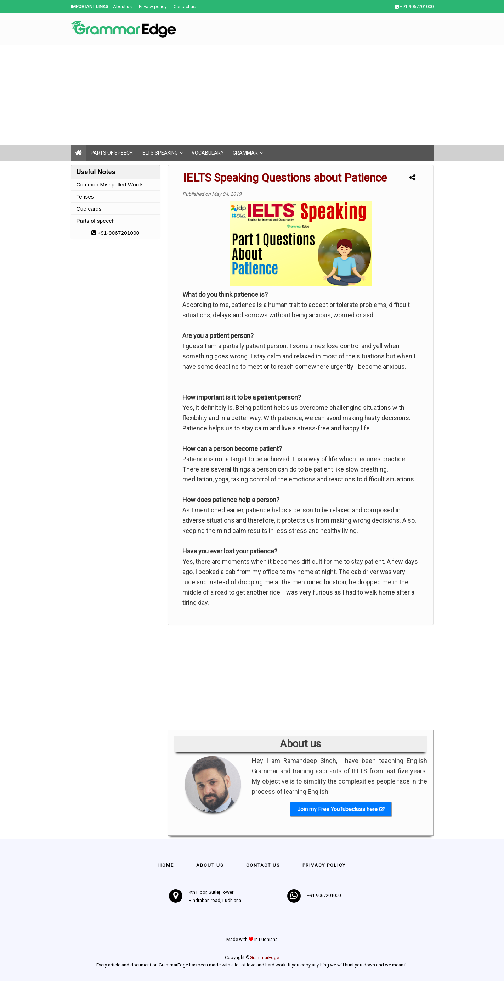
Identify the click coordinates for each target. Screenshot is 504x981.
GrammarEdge (264, 957)
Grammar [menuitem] (245, 153)
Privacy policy (152, 6)
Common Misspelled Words (110, 185)
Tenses (85, 197)
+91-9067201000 (115, 233)
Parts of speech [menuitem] (112, 153)
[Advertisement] (212, 95)
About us (122, 6)
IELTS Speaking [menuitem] (160, 153)
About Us (210, 865)
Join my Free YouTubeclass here (337, 809)
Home (166, 865)
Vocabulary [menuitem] (208, 153)
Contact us (185, 6)
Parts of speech (96, 221)
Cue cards (89, 209)
